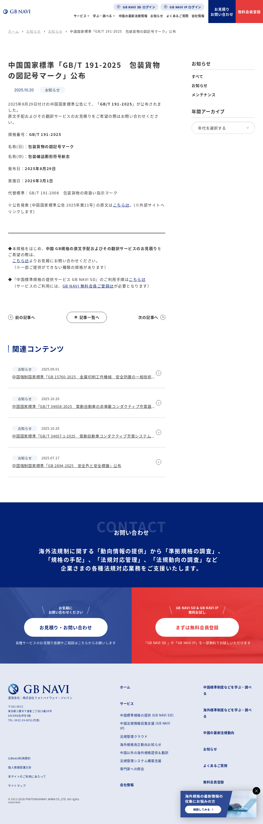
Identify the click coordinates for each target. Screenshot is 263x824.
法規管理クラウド (134, 736)
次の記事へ (151, 317)
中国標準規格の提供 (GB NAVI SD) (146, 715)
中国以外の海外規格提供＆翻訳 (144, 752)
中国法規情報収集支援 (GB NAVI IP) (145, 726)
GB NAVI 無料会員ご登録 (86, 286)
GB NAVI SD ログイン (135, 7)
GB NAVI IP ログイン (182, 7)
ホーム (13, 31)
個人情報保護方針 (19, 767)
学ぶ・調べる (102, 16)
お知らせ (156, 16)
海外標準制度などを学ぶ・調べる (227, 712)
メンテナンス (204, 94)
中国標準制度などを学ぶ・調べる (227, 690)
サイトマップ (17, 785)
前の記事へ (21, 317)
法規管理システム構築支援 (140, 760)
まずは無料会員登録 (197, 627)
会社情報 (198, 16)
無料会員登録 (249, 11)
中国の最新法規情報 (133, 16)
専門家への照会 (132, 768)
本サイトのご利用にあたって (27, 776)
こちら (119, 205)
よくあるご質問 (177, 16)
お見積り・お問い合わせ (65, 627)
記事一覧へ (86, 317)
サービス (80, 16)
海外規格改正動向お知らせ (140, 744)
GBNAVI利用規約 (19, 758)
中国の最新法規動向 (218, 732)
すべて (197, 76)
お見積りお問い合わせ (222, 12)
